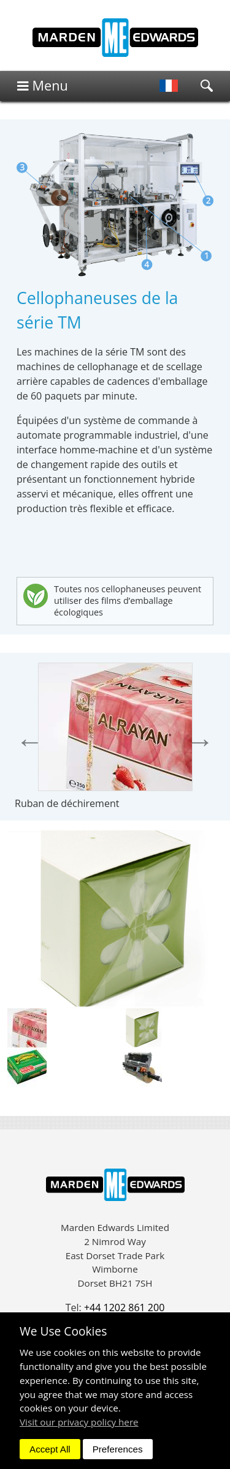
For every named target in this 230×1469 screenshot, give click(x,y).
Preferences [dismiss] (118, 1449)
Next (200, 741)
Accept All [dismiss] (50, 1449)
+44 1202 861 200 (124, 1307)
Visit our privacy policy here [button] (79, 1422)
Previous (30, 741)
